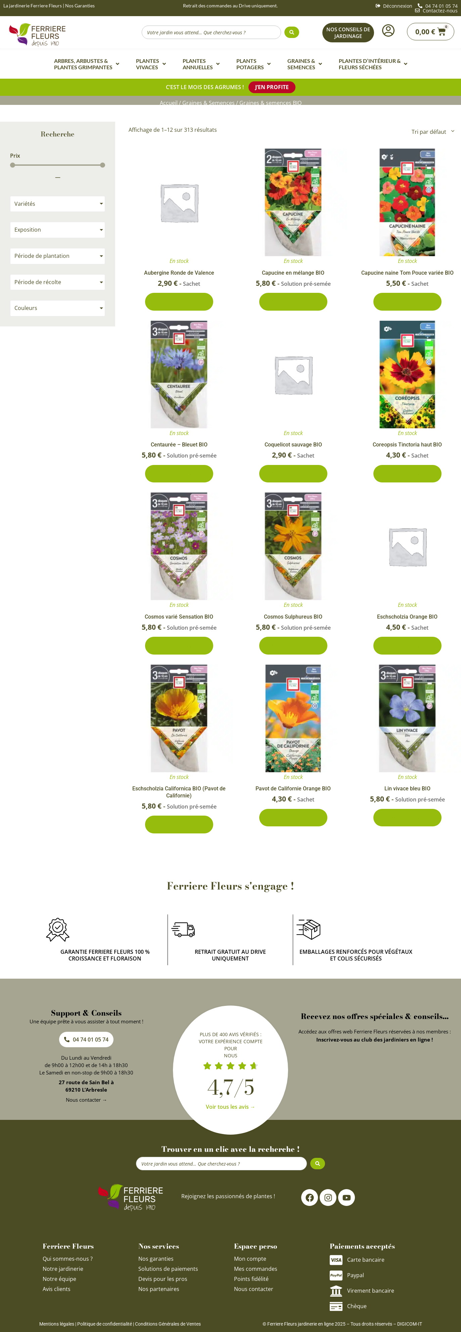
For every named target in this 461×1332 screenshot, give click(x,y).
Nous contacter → (86, 1103)
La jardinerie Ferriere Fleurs (32, 5)
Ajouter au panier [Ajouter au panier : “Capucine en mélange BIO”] (293, 301)
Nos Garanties (80, 5)
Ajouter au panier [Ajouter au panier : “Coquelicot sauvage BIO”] (293, 474)
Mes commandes (255, 1272)
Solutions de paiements (168, 1272)
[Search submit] (291, 32)
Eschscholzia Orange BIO (407, 618)
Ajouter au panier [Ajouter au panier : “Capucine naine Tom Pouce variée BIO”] (407, 301)
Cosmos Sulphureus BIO (293, 618)
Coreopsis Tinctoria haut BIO (407, 444)
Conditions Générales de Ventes (168, 1327)
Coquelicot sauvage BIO (293, 444)
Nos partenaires (158, 1292)
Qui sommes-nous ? (68, 1262)
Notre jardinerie (63, 1272)
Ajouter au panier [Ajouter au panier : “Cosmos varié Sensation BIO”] (179, 647)
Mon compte (250, 1262)
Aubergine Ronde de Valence (179, 271)
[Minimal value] (57, 163)
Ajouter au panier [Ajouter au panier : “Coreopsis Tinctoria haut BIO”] (407, 474)
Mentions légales (56, 1327)
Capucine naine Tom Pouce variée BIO (407, 271)
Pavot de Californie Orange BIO (293, 791)
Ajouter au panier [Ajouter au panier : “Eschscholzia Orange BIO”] (407, 647)
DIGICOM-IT (409, 1327)
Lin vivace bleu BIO (407, 791)
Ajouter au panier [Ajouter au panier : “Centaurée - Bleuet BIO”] (179, 474)
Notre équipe (59, 1282)
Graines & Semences (208, 102)
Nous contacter (253, 1292)
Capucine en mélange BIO (293, 271)
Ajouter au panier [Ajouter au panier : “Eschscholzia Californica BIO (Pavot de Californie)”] (179, 827)
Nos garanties (156, 1262)
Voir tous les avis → (231, 1110)
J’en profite (272, 86)
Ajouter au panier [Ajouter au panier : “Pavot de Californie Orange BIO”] (293, 820)
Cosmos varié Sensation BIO (179, 618)
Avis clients (57, 1292)
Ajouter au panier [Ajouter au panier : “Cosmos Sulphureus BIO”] (293, 647)
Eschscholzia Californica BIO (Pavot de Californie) (179, 794)
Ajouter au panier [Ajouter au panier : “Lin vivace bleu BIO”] (407, 820)
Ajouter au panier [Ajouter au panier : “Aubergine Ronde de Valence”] (179, 301)
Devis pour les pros (162, 1282)
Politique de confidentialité (104, 1327)
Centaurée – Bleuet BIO (179, 444)
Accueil (169, 102)
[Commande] (432, 130)
